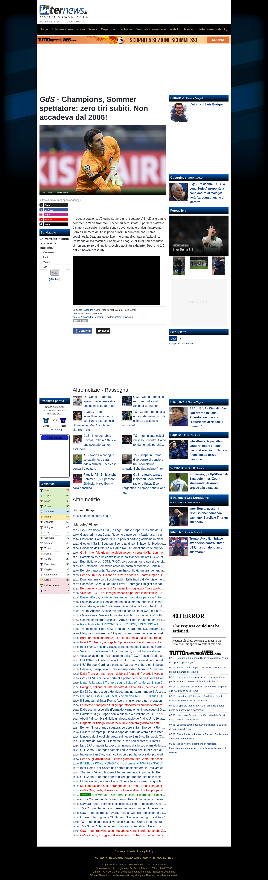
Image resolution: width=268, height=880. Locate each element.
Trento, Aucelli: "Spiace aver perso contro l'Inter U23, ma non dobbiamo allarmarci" (135, 610)
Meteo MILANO (55, 438)
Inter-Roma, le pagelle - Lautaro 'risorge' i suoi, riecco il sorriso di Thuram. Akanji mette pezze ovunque (208, 450)
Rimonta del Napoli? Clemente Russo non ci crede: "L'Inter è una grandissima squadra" (138, 741)
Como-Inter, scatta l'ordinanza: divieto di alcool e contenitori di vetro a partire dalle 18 (136, 606)
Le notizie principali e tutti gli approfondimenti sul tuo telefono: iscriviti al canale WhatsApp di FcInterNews (150, 705)
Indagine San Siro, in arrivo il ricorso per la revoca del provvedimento (126, 754)
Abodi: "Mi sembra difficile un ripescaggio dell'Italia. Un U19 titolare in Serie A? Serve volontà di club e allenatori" (154, 718)
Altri (45, 266)
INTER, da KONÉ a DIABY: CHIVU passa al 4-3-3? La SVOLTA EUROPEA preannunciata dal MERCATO (150, 763)
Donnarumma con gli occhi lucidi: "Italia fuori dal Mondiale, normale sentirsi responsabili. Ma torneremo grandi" (153, 579)
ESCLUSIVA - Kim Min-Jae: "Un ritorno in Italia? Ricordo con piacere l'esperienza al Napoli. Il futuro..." (208, 417)
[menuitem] (225, 29)
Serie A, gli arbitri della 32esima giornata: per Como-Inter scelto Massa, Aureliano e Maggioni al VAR (147, 759)
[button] (54, 273)
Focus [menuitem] (81, 29)
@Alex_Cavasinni (123, 317)
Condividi (83, 331)
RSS (170, 857)
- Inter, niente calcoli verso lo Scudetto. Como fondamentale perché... (149, 440)
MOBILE (161, 857)
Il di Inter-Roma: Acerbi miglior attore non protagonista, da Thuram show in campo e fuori (146, 700)
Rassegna (88, 309)
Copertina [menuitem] (108, 29)
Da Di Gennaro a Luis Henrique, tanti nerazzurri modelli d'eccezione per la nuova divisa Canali (142, 691)
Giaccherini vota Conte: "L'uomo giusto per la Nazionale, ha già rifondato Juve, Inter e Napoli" (142, 534)
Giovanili (176, 467)
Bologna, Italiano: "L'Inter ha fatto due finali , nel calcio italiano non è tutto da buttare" (139, 687)
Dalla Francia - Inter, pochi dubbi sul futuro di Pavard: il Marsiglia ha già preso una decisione (141, 673)
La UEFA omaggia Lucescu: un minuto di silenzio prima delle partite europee (131, 745)
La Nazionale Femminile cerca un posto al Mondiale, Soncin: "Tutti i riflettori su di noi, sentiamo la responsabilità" (155, 566)
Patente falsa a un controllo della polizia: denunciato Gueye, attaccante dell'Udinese (136, 557)
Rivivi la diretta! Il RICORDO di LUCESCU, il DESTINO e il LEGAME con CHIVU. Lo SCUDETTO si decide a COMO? (158, 624)
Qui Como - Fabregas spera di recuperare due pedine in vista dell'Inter (99, 401)
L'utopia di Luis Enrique (95, 515)
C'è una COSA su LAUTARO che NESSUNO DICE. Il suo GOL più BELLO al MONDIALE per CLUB (146, 696)
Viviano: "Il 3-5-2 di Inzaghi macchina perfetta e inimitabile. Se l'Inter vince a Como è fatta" (140, 593)
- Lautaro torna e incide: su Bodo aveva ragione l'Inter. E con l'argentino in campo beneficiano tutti (143, 483)
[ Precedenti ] (55, 429)
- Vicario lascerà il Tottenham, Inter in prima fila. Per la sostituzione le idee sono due (141, 772)
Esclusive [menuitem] (126, 29)
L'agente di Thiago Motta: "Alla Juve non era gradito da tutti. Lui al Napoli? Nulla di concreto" (141, 723)
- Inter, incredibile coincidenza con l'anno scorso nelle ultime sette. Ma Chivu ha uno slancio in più (93, 420)
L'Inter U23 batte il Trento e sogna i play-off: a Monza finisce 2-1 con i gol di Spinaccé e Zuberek (144, 682)
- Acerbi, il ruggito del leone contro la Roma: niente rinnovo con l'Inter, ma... (133, 835)
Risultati (54, 279)
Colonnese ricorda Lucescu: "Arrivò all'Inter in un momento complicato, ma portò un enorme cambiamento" (151, 619)
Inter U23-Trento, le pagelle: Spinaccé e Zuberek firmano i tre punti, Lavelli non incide (137, 642)
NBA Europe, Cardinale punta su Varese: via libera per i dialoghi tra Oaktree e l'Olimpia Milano (142, 664)
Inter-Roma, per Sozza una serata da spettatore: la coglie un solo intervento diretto (141, 768)
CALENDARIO (133, 857)
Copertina (177, 177)
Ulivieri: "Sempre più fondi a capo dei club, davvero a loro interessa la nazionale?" (134, 732)
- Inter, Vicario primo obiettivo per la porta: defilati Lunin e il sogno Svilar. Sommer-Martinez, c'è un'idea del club (157, 552)
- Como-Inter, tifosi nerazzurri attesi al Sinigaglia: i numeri (149, 401)
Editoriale (177, 98)
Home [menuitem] (44, 29)
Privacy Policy (145, 851)
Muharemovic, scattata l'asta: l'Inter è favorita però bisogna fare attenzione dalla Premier (138, 781)
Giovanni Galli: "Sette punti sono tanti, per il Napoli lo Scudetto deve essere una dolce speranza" (144, 543)
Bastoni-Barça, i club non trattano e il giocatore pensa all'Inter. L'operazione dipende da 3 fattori (143, 597)
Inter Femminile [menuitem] (210, 29)
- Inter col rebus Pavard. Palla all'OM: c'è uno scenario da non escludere (131, 812)
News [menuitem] (93, 29)
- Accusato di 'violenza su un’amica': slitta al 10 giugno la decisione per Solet (144, 615)
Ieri (180, 338)
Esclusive (177, 402)
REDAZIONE (116, 857)
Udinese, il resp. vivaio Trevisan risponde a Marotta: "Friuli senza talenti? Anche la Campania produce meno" (152, 669)
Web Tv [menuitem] (175, 29)
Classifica (48, 484)
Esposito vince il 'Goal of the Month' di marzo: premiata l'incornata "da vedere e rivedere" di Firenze (146, 601)
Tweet (103, 331)
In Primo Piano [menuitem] (62, 29)
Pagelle (175, 435)
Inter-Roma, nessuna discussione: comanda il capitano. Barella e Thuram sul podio (135, 646)
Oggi (173, 338)
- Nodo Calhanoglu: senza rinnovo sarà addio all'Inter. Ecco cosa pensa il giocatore (137, 826)
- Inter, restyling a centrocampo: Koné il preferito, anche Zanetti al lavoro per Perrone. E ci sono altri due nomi (156, 830)
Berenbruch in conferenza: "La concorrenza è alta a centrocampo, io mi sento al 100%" (138, 637)
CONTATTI (149, 857)
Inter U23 (176, 532)
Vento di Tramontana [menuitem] (151, 29)
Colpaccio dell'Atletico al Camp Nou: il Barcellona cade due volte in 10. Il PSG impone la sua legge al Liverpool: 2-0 (156, 548)
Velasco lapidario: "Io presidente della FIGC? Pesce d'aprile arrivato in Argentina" (134, 655)
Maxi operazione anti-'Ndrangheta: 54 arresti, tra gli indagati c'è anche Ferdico (132, 785)
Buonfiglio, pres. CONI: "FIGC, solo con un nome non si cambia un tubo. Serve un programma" (143, 561)
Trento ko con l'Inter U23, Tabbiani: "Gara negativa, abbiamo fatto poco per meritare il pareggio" (143, 628)
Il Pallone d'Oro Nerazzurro (189, 497)
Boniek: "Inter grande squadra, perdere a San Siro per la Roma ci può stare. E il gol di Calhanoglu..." (147, 727)
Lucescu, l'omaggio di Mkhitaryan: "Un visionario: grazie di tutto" (122, 817)
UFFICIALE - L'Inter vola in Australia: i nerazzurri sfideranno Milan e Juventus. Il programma (141, 660)
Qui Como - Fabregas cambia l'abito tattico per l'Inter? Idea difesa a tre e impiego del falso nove (143, 750)
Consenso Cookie (125, 851)
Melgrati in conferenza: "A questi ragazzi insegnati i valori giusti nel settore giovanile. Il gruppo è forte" (147, 633)
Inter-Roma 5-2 (183, 249)
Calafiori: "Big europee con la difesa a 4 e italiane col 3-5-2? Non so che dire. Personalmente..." (143, 714)
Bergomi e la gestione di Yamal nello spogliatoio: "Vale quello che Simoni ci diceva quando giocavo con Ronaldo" (155, 588)
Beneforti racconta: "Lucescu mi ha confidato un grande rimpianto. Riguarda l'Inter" (135, 570)
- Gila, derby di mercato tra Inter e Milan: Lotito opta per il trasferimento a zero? (136, 790)
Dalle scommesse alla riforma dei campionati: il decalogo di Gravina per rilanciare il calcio (139, 709)
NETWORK (101, 857)
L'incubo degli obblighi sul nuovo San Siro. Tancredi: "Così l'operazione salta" (135, 736)
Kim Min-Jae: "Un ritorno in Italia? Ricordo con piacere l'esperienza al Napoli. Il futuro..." (144, 794)
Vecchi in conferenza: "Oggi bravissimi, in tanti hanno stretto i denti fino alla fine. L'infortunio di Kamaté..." (150, 651)
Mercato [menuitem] (189, 29)
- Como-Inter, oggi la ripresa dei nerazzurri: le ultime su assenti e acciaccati (132, 808)
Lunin (46, 257)
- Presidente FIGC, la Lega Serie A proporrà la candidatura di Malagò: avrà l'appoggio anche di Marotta (151, 530)
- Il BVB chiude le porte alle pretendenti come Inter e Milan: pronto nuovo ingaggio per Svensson (147, 678)
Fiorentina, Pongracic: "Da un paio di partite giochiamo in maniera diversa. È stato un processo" (143, 539)
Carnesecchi (50, 252)
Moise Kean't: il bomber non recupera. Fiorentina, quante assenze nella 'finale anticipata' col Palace (197, 748)
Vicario (47, 262)
